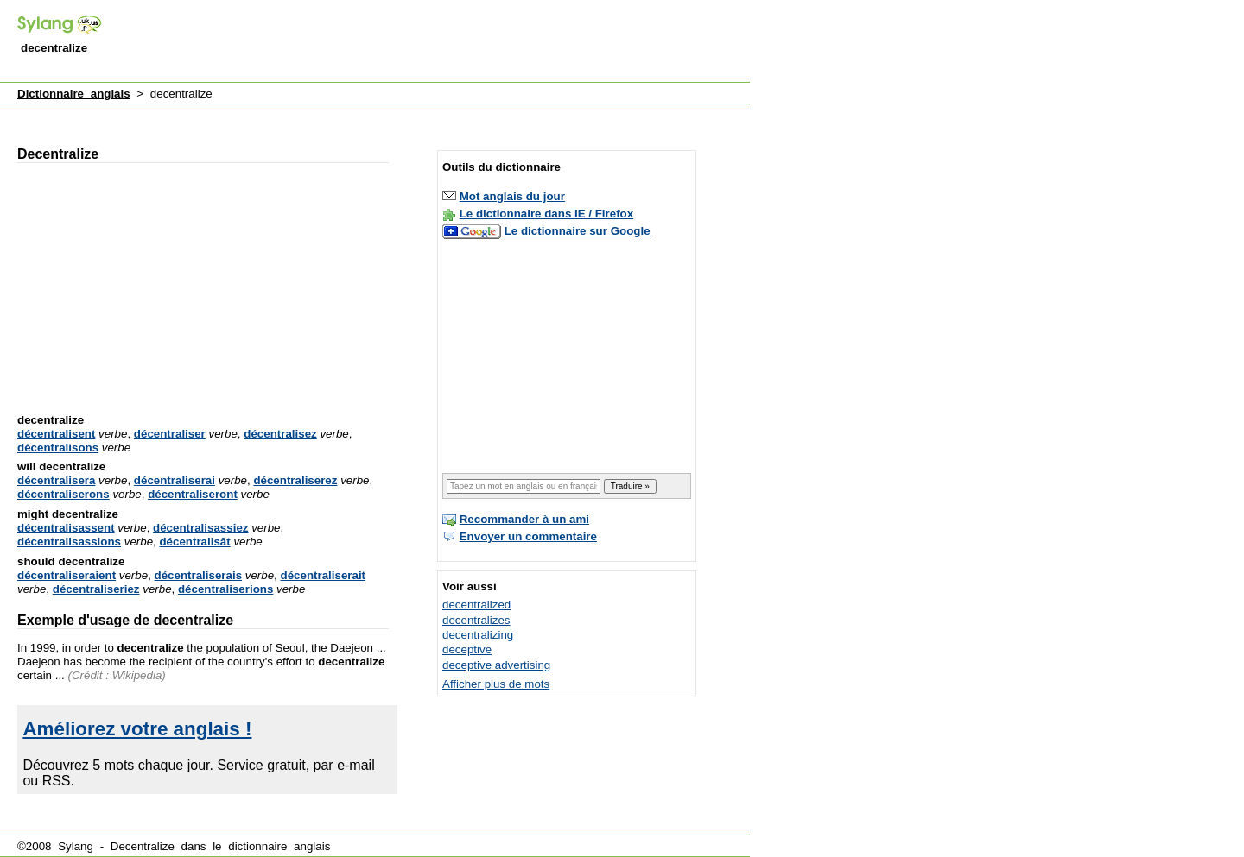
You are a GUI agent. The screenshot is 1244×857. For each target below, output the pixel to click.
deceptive (467, 649)
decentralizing (477, 634)
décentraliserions (225, 589)
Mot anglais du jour (512, 196)
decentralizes (476, 620)
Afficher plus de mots (495, 683)
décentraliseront (193, 494)
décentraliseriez (96, 589)
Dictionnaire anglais (73, 93)
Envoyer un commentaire (528, 536)
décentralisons (57, 447)
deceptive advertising (496, 665)
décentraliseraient (66, 575)
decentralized (476, 604)
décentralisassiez (200, 527)
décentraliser (170, 433)
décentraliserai (174, 480)
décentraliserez (295, 480)
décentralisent (56, 433)
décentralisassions (69, 541)
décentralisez (280, 433)
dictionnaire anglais (279, 846)
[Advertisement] (435, 42)
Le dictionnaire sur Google (578, 230)
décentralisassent (66, 527)
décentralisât (194, 541)
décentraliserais (199, 575)
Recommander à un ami (524, 519)
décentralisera (56, 480)
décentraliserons (63, 494)
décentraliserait (323, 575)
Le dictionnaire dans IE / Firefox (546, 213)
